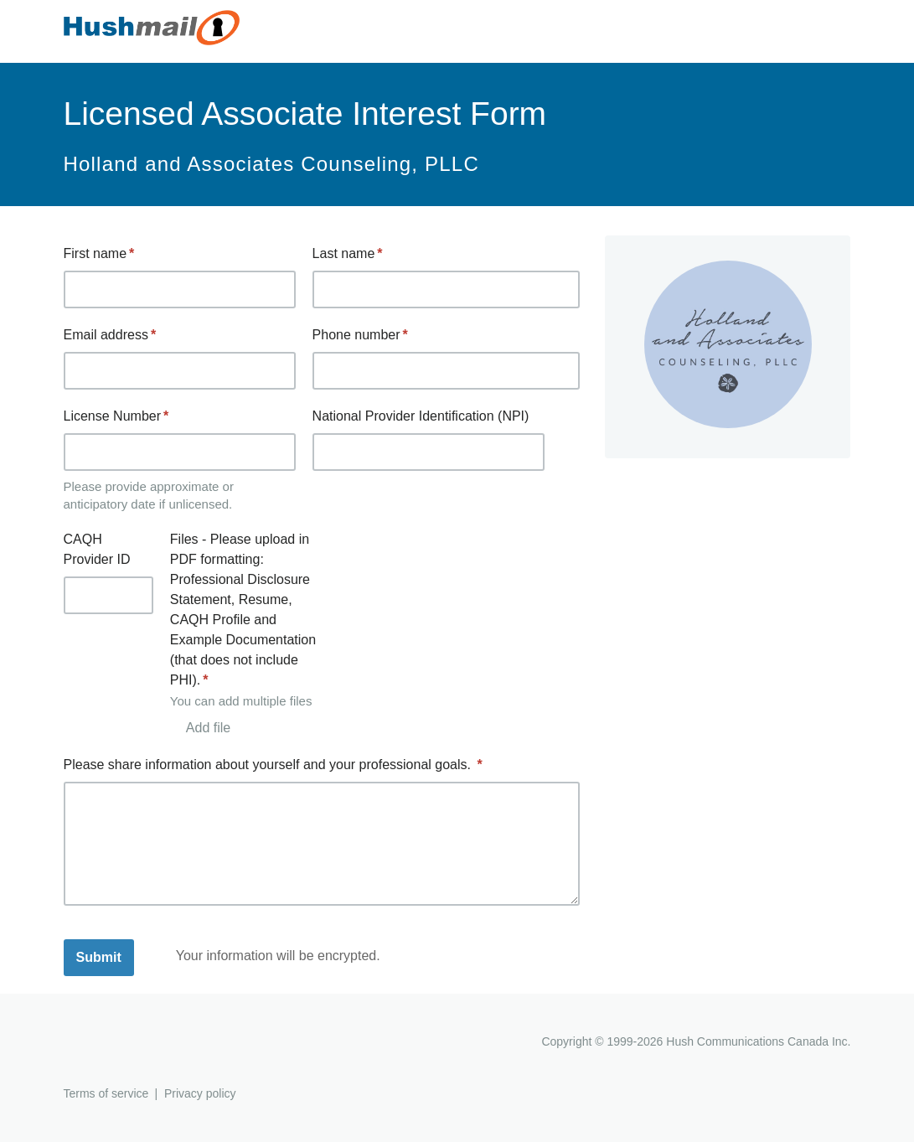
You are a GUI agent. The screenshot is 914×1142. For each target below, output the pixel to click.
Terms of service (106, 1093)
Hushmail (128, 1043)
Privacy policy (200, 1093)
